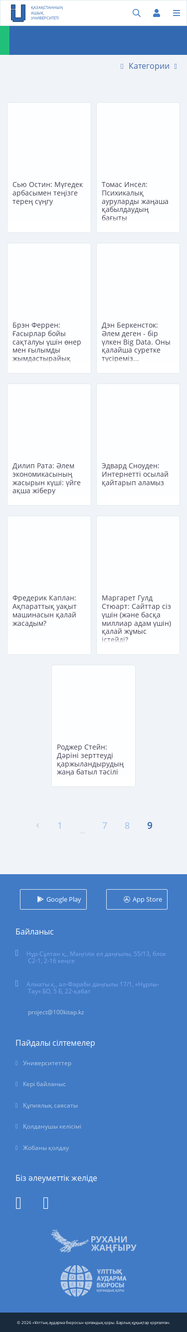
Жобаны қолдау (46, 1147)
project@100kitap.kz (56, 1012)
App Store (147, 899)
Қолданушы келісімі (52, 1126)
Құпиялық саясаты (50, 1105)
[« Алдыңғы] (37, 825)
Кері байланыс (44, 1084)
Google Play (63, 899)
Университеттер (47, 1063)
